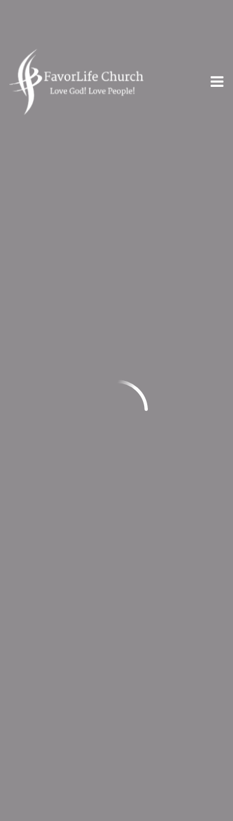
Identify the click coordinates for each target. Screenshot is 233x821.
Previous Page (61, 161)
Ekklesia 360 (117, 810)
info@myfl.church (54, 287)
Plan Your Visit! (117, 703)
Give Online (175, 476)
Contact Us (37, 656)
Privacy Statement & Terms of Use (94, 639)
